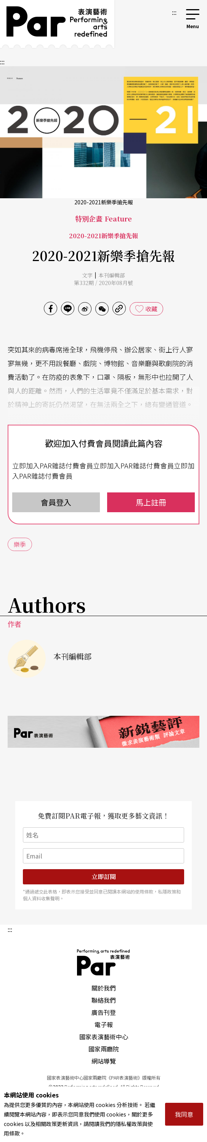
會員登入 (56, 502)
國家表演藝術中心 (103, 1036)
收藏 (151, 308)
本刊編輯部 (111, 275)
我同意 (184, 1114)
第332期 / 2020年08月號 (103, 283)
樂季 (20, 544)
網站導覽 (103, 1061)
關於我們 (103, 987)
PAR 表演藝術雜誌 (103, 962)
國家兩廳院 (103, 1048)
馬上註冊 (151, 502)
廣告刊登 (103, 1012)
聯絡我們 (103, 1000)
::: (174, 12)
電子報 (104, 1024)
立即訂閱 (103, 876)
